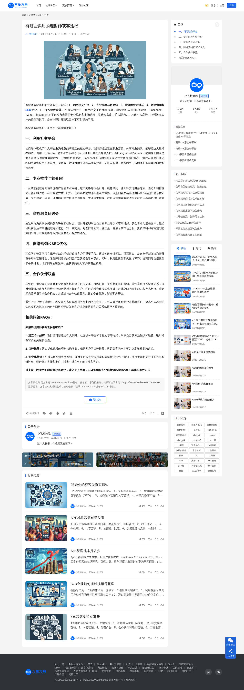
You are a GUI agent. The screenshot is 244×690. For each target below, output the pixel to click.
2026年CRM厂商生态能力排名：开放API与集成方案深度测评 (205, 260)
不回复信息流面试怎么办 (189, 228)
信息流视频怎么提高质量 (189, 234)
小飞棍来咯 (31, 34)
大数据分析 (212, 425)
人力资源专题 (80, 671)
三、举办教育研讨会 (189, 42)
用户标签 (186, 671)
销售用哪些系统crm (202, 368)
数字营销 (212, 466)
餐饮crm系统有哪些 (186, 142)
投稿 (232, 5)
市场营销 (212, 445)
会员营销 (148, 671)
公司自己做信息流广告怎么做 (191, 186)
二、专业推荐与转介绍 (190, 36)
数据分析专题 (76, 664)
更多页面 (67, 5)
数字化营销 (87, 667)
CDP (160, 671)
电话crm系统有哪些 (186, 148)
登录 (213, 5)
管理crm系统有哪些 (202, 383)
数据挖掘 (181, 430)
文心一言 (212, 440)
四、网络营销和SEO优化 (192, 47)
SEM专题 (163, 667)
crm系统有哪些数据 (186, 154)
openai (212, 435)
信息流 (197, 430)
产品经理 (59, 674)
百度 (181, 455)
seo (181, 460)
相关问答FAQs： (187, 57)
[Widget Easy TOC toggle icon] (217, 24)
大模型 (181, 445)
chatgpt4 (181, 440)
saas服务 (212, 471)
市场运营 (196, 450)
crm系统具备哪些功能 (203, 352)
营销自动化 (181, 450)
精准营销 (172, 671)
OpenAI (101, 664)
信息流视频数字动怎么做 (189, 210)
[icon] (208, 672)
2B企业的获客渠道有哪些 (89, 485)
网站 (94, 671)
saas (181, 471)
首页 (38, 5)
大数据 (212, 455)
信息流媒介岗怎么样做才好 (190, 198)
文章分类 (50, 5)
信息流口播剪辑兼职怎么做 (190, 204)
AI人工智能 (115, 664)
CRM (57, 667)
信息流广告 (212, 430)
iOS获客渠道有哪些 (85, 617)
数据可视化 (196, 425)
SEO (28, 110)
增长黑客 (134, 671)
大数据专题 (70, 667)
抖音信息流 (196, 466)
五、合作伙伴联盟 (188, 52)
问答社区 (83, 5)
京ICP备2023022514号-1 (68, 679)
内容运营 (102, 667)
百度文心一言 (197, 445)
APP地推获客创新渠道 (87, 518)
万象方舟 (119, 679)
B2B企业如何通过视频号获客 (92, 584)
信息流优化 (181, 435)
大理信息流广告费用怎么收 (190, 216)
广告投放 (212, 450)
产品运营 (132, 667)
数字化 (181, 466)
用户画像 (120, 671)
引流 (73, 34)
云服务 (190, 667)
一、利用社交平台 (188, 31)
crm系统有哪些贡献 (186, 160)
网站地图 (130, 679)
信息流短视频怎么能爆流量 (190, 192)
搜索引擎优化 (197, 460)
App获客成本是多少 (85, 551)
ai (196, 455)
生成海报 (32, 413)
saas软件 (196, 471)
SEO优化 (212, 460)
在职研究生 (148, 667)
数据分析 (181, 425)
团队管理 (177, 667)
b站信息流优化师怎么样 (188, 222)
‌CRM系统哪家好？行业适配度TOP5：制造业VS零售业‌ (205, 339)
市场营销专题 (186, 664)
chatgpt (196, 435)
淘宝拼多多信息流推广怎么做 (191, 180)
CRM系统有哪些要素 (203, 399)
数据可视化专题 (155, 664)
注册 (221, 5)
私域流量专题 (62, 671)
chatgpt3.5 (196, 440)
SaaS (171, 664)
